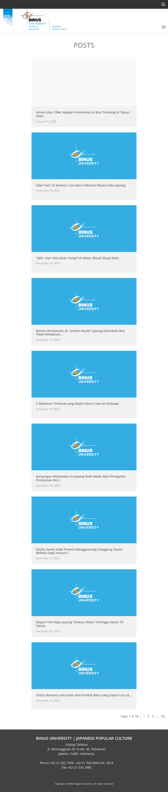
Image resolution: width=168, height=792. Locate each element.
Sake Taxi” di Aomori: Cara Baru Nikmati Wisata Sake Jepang (81, 185)
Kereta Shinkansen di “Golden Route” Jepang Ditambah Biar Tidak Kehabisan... (80, 333)
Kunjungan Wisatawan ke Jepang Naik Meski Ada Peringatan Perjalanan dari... (81, 478)
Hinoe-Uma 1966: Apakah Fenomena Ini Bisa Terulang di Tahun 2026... (83, 114)
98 (163, 716)
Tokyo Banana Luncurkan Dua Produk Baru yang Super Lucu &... (84, 695)
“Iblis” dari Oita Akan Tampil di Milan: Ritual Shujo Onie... (78, 258)
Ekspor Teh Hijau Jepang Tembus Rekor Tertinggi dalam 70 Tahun (79, 624)
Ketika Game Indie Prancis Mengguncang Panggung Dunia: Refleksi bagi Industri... (79, 551)
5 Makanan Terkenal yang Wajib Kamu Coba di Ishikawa (77, 403)
